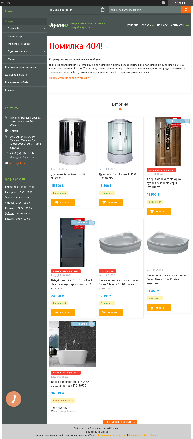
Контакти (177, 25)
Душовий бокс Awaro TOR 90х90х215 (68, 176)
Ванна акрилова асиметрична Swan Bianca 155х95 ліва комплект (167, 279)
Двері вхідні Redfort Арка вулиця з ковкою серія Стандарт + (164, 183)
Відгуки (9, 90)
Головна (132, 25)
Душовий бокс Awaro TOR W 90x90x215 (117, 176)
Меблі (11, 59)
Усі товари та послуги (119, 421)
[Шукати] (186, 9)
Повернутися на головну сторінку (69, 77)
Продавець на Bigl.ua (96, 431)
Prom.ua (114, 428)
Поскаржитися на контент (112, 435)
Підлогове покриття (20, 51)
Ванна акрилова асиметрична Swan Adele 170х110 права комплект (119, 284)
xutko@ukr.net (18, 163)
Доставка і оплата (16, 74)
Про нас (162, 25)
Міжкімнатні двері (19, 43)
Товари (9, 21)
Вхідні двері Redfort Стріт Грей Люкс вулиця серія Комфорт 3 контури (71, 284)
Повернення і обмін (16, 82)
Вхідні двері (15, 36)
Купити (64, 202)
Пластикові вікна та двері (20, 67)
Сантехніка (14, 28)
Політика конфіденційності (143, 435)
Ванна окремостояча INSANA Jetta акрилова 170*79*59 (70, 383)
